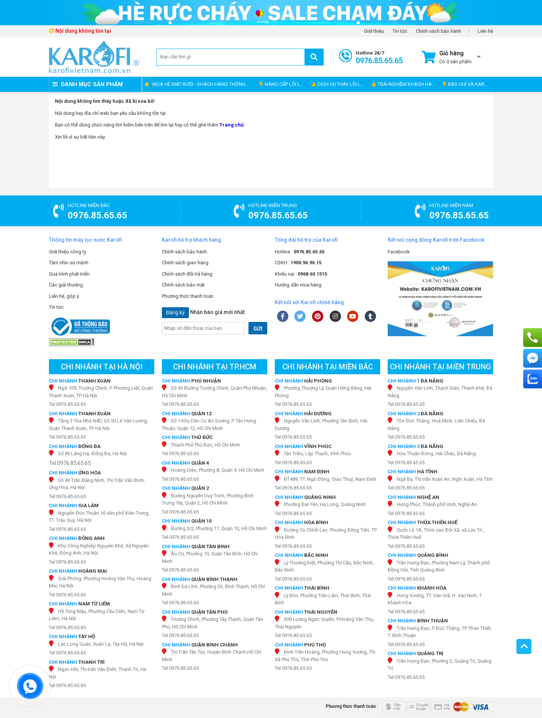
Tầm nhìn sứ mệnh (68, 262)
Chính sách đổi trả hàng (187, 274)
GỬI (257, 329)
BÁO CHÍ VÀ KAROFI (467, 84)
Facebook (399, 252)
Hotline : (299, 252)
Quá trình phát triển (69, 274)
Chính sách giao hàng (185, 262)
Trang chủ (231, 125)
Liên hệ (485, 31)
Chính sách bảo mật (183, 285)
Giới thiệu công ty (67, 252)
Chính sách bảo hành (438, 31)
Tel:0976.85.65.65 (67, 404)
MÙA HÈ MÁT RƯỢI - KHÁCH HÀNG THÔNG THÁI (204, 84)
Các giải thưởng (66, 285)
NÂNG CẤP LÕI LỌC (283, 84)
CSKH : (298, 262)
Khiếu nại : (301, 274)
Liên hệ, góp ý (64, 296)
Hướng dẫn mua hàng (298, 285)
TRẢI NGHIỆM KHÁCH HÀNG (405, 84)
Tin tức (400, 31)
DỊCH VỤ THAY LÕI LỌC (339, 84)
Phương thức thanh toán (187, 296)
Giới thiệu (374, 31)
